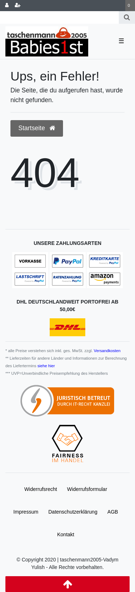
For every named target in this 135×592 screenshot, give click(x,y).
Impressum (25, 512)
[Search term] (59, 17)
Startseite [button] (36, 128)
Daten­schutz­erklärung (72, 512)
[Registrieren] (17, 5)
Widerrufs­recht (40, 489)
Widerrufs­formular (87, 489)
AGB (112, 512)
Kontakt (65, 534)
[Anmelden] (7, 5)
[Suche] (127, 17)
